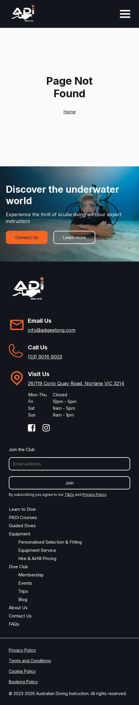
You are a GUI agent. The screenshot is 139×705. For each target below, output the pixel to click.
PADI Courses (23, 517)
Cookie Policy (22, 671)
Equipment (19, 534)
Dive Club (18, 566)
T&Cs (69, 494)
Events (25, 583)
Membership (31, 575)
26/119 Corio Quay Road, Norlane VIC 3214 (76, 383)
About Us (18, 607)
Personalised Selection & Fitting (50, 542)
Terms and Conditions (30, 660)
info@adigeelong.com (51, 330)
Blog (22, 599)
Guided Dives (22, 525)
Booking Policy (23, 681)
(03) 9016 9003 (45, 357)
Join (69, 483)
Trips (23, 591)
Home (69, 112)
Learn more (74, 237)
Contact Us (26, 237)
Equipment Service (37, 550)
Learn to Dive (22, 509)
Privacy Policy (94, 494)
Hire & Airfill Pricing (37, 558)
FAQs (14, 624)
